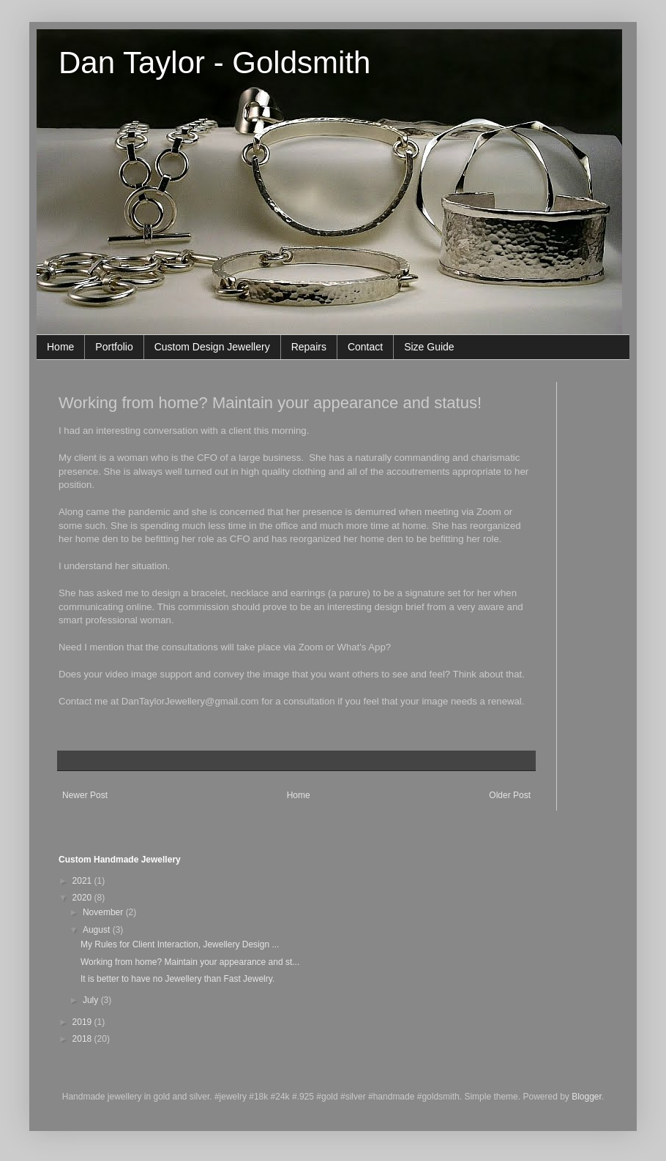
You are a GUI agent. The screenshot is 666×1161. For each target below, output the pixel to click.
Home (60, 347)
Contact (365, 347)
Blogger (587, 1097)
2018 (83, 1039)
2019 (83, 1022)
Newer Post (85, 795)
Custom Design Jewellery (212, 347)
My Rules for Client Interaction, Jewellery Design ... (180, 944)
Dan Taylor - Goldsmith (214, 62)
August (98, 930)
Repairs (308, 347)
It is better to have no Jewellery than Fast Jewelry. (177, 979)
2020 (83, 898)
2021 (83, 881)
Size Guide (429, 347)
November (104, 912)
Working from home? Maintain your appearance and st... (190, 962)
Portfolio (113, 347)
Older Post (510, 795)
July (92, 1000)
